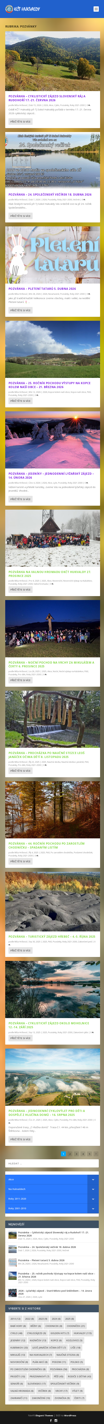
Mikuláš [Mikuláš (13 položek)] (17, 1354)
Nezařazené (53, 294)
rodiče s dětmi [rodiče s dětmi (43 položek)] (79, 1376)
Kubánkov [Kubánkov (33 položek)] (19, 1347)
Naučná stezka (53, 762)
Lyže (55, 482)
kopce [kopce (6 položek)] (56, 1340)
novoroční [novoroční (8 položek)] (19, 1362)
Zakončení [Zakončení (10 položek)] (41, 1398)
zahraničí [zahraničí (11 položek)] (18, 1398)
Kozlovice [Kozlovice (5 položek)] (74, 1340)
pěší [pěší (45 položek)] (58, 1376)
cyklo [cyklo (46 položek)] (16, 1333)
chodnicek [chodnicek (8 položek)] (53, 1326)
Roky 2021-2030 (77, 105)
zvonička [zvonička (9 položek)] (62, 1398)
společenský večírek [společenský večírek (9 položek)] (64, 1383)
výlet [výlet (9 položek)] (77, 1390)
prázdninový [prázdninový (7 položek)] (39, 1376)
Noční (55, 671)
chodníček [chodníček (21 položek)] (76, 1326)
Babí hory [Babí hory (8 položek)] (18, 1326)
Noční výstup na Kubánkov (71, 671)
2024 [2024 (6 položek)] (56, 1318)
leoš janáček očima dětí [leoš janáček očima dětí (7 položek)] (49, 1347)
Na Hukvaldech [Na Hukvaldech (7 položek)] (41, 1354)
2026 (45, 105)
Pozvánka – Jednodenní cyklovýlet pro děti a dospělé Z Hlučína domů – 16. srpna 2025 (46, 1113)
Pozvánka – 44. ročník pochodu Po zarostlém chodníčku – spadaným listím (46, 845)
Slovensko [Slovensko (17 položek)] (37, 1383)
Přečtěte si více (20, 121)
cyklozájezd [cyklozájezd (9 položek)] (36, 1333)
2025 (44, 580)
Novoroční (57, 580)
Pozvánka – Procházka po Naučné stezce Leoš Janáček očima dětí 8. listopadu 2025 (46, 755)
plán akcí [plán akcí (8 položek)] (40, 1362)
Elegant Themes (44, 1415)
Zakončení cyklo (80, 1032)
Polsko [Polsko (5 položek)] (77, 1362)
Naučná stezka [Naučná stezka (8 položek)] (68, 1354)
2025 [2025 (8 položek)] (69, 1318)
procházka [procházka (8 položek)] (80, 1369)
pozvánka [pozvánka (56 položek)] (58, 1369)
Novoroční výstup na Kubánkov (77, 580)
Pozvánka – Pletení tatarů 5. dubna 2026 (42, 289)
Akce (51, 105)
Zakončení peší (85, 941)
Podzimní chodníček (83, 852)
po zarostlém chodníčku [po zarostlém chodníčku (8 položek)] (27, 1369)
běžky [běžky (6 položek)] (35, 1326)
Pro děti (21, 674)
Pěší (89, 392)
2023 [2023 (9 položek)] (42, 1318)
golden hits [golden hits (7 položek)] (60, 1333)
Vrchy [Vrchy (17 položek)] (61, 1390)
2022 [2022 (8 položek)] (29, 1318)
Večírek (76, 199)
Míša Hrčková (21, 105)
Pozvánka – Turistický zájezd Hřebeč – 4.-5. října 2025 (52, 936)
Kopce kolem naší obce (59, 392)
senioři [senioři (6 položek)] (16, 1383)
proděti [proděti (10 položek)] (17, 1376)
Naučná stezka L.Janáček (72, 762)
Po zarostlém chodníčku (62, 852)
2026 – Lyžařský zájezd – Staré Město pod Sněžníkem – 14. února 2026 (55, 1292)
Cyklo (56, 105)
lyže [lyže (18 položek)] (75, 1347)
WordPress (70, 1415)
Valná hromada (41, 584)
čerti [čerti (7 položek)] (79, 1398)
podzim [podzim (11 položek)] (59, 1362)
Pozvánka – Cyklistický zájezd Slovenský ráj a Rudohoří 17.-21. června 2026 (47, 98)
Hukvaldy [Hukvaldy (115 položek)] (83, 1333)
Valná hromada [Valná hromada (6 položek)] (21, 1390)
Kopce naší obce (78, 392)
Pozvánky (64, 105)
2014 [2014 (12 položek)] (15, 1318)
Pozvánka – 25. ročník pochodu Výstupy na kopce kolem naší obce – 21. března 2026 (49, 385)
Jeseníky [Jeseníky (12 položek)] (17, 1340)
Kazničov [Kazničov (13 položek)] (38, 1340)
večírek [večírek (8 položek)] (44, 1390)
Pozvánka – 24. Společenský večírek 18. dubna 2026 (50, 194)
